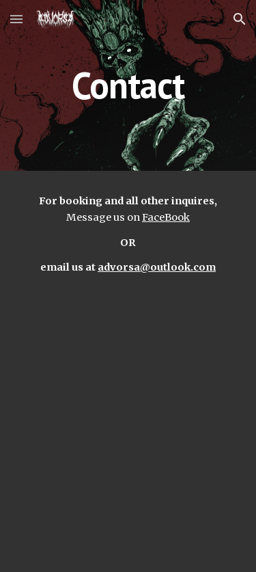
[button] (16, 19)
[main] (128, 85)
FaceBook (166, 217)
